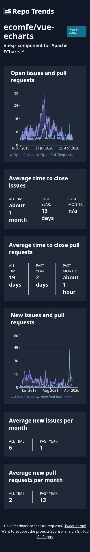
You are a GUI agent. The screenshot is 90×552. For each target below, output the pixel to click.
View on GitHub (74, 31)
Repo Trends (29, 11)
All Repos (45, 536)
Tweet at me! (75, 525)
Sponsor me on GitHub (69, 531)
